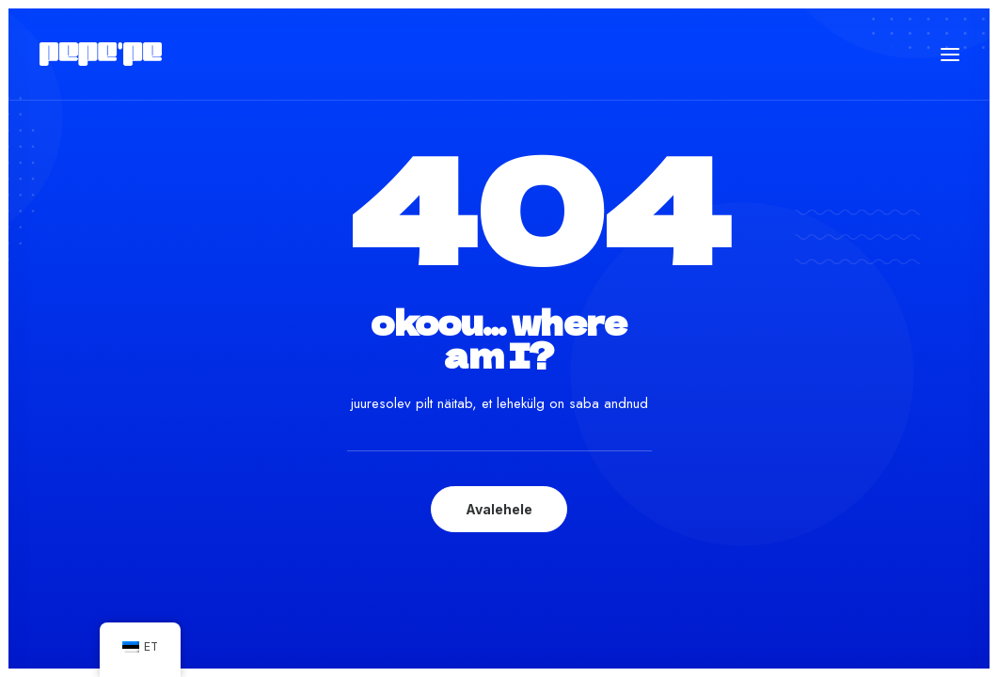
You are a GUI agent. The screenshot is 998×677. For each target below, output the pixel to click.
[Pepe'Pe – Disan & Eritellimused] (101, 54)
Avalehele (499, 509)
